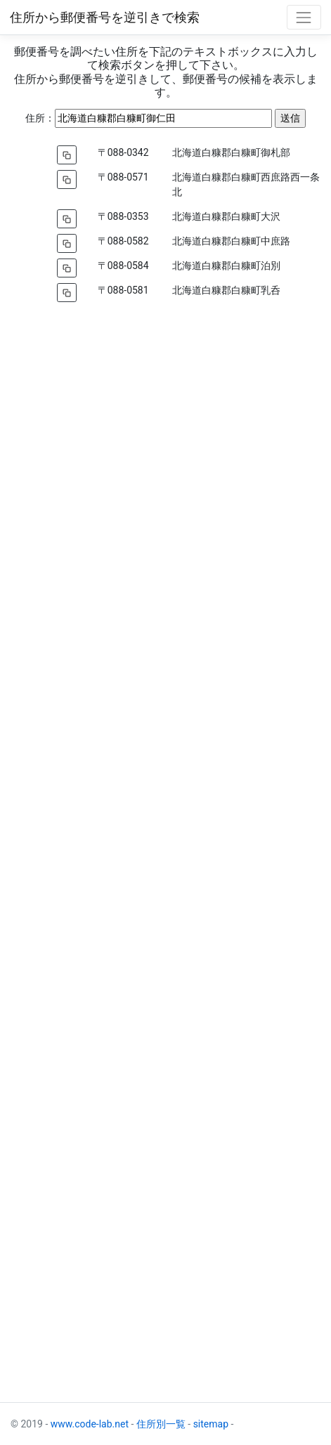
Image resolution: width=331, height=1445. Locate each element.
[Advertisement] (165, 850)
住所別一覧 (161, 1424)
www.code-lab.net (90, 1424)
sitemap (210, 1424)
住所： (40, 118)
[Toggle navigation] (304, 17)
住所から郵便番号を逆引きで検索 (105, 18)
